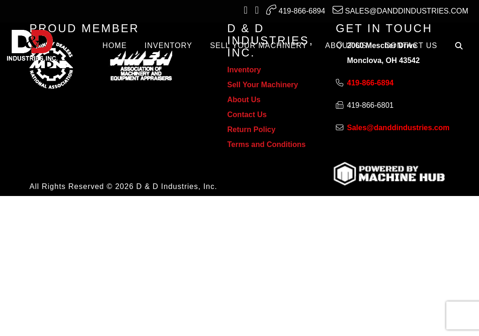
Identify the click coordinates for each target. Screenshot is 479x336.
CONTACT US (411, 45)
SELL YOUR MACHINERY (258, 45)
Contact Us (247, 115)
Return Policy (251, 129)
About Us (244, 100)
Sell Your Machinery (262, 85)
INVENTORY (168, 45)
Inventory (244, 70)
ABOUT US (346, 45)
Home (114, 45)
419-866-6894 (295, 10)
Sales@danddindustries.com (400, 10)
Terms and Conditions (266, 144)
